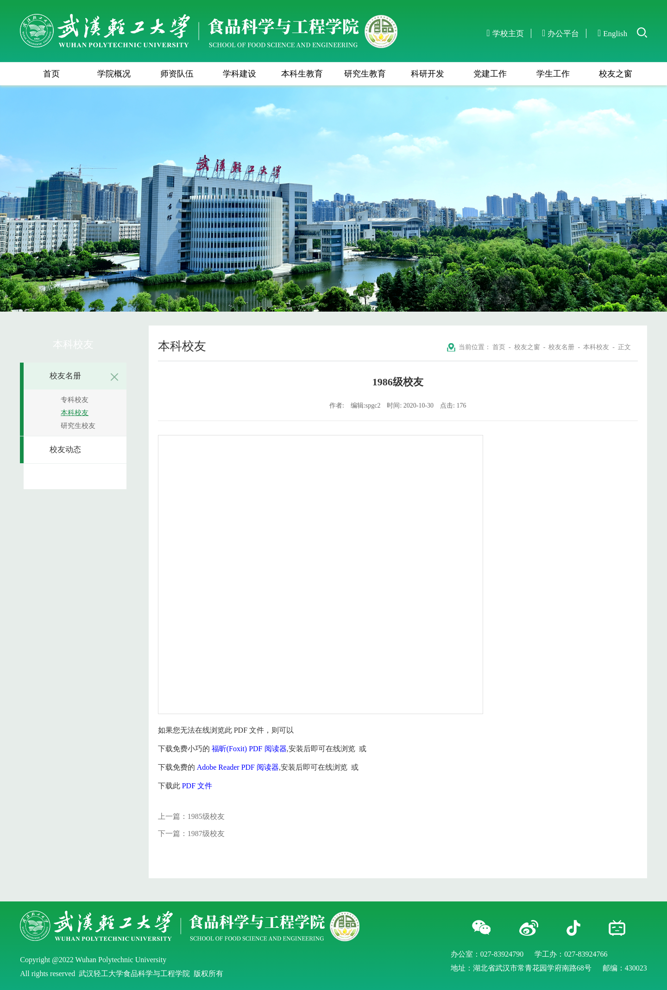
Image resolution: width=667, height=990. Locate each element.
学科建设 (239, 73)
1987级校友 (206, 833)
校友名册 (86, 377)
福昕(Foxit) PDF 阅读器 (249, 749)
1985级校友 (206, 816)
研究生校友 (78, 425)
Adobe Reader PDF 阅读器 (238, 767)
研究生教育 (365, 73)
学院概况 (114, 73)
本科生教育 (302, 73)
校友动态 (65, 449)
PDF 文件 (197, 786)
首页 (51, 73)
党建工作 (490, 73)
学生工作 (553, 73)
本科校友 (74, 412)
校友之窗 (615, 73)
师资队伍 (177, 73)
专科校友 (74, 399)
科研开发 (427, 73)
